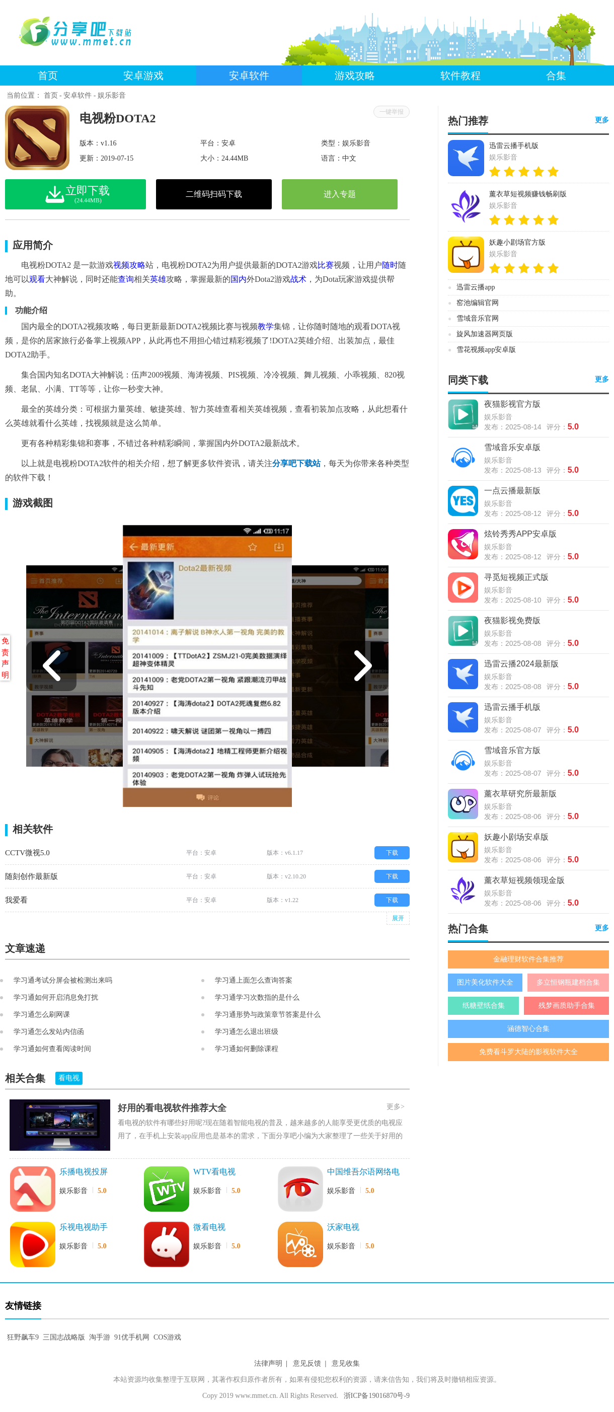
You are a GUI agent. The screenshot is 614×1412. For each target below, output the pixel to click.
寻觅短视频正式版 (516, 577)
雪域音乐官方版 (512, 750)
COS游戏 (167, 1337)
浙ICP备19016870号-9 (377, 1395)
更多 (602, 120)
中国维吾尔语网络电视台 (363, 1172)
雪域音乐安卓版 (512, 447)
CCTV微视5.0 (27, 853)
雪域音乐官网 (477, 318)
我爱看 (16, 900)
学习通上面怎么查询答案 (253, 980)
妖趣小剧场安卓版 (516, 837)
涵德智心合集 (528, 1028)
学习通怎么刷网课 (42, 1014)
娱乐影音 (112, 95)
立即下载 (95, 194)
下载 (392, 852)
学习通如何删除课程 (246, 1049)
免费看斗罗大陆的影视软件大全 (528, 1052)
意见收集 (346, 1363)
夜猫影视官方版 (512, 404)
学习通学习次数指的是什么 (257, 997)
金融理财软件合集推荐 (528, 959)
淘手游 (99, 1337)
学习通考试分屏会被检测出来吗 (63, 980)
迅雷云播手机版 (514, 146)
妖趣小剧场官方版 (517, 242)
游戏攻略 (355, 75)
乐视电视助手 (83, 1227)
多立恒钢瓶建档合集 (568, 982)
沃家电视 (343, 1227)
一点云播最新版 (512, 490)
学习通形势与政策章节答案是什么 (268, 1014)
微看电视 (209, 1227)
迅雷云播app (475, 287)
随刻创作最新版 (31, 876)
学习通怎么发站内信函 (49, 1031)
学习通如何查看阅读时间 (52, 1049)
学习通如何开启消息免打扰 (56, 997)
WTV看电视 (214, 1171)
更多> (396, 1106)
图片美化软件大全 (485, 982)
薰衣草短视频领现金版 (524, 880)
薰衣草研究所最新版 (520, 793)
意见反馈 (307, 1363)
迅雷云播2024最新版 (521, 663)
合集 (556, 75)
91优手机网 (131, 1337)
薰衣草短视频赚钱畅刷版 (528, 194)
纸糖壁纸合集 (484, 1005)
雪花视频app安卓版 (486, 349)
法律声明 (268, 1363)
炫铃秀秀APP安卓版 (520, 534)
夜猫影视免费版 (512, 620)
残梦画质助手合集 (567, 1005)
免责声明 (5, 658)
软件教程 (460, 75)
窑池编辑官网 (477, 303)
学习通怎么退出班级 (246, 1031)
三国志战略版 (64, 1337)
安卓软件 (249, 75)
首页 (48, 75)
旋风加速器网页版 (484, 334)
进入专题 (340, 194)
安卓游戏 (143, 75)
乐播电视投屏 (83, 1171)
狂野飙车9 (23, 1337)
